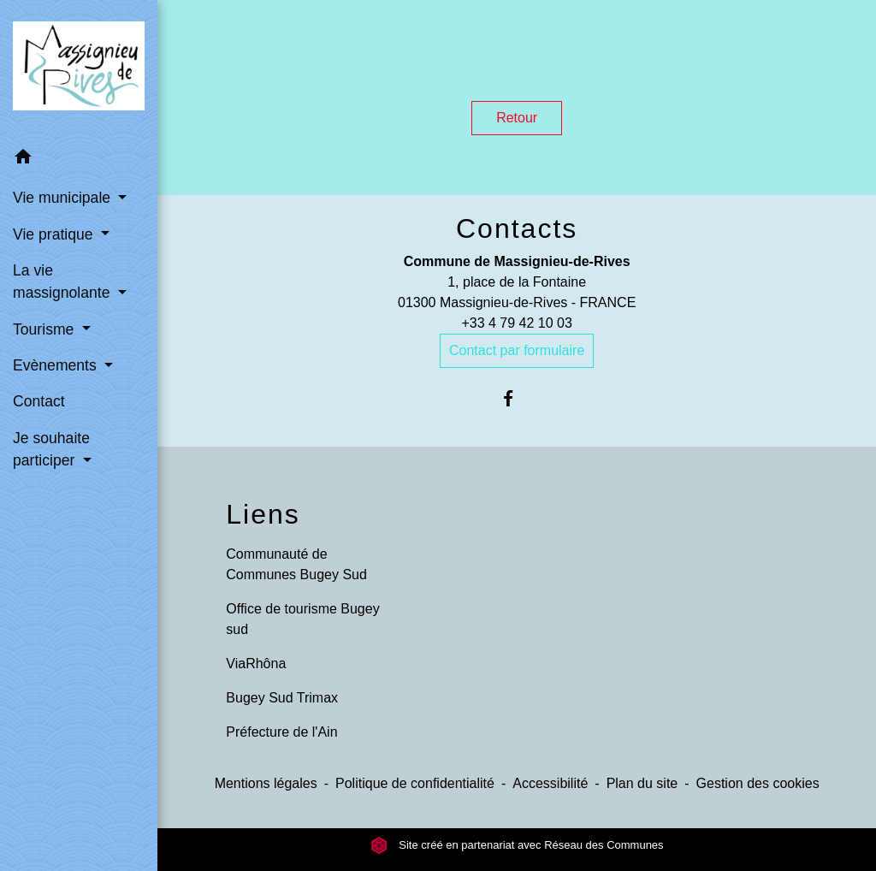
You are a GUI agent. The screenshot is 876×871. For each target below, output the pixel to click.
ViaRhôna (256, 663)
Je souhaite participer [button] (51, 449)
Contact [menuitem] (39, 401)
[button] (79, 159)
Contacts (516, 228)
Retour (516, 117)
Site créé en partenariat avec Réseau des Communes (517, 844)
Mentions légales (266, 783)
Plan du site (642, 783)
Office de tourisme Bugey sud (302, 619)
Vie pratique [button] (55, 234)
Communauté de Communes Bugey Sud (296, 564)
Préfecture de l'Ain (281, 732)
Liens (263, 514)
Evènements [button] (57, 365)
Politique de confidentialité (414, 783)
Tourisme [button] (45, 329)
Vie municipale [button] (64, 197)
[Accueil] (79, 69)
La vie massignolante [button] (63, 281)
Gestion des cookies (758, 783)
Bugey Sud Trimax (282, 697)
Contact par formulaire (516, 350)
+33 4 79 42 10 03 (516, 323)
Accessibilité (550, 783)
